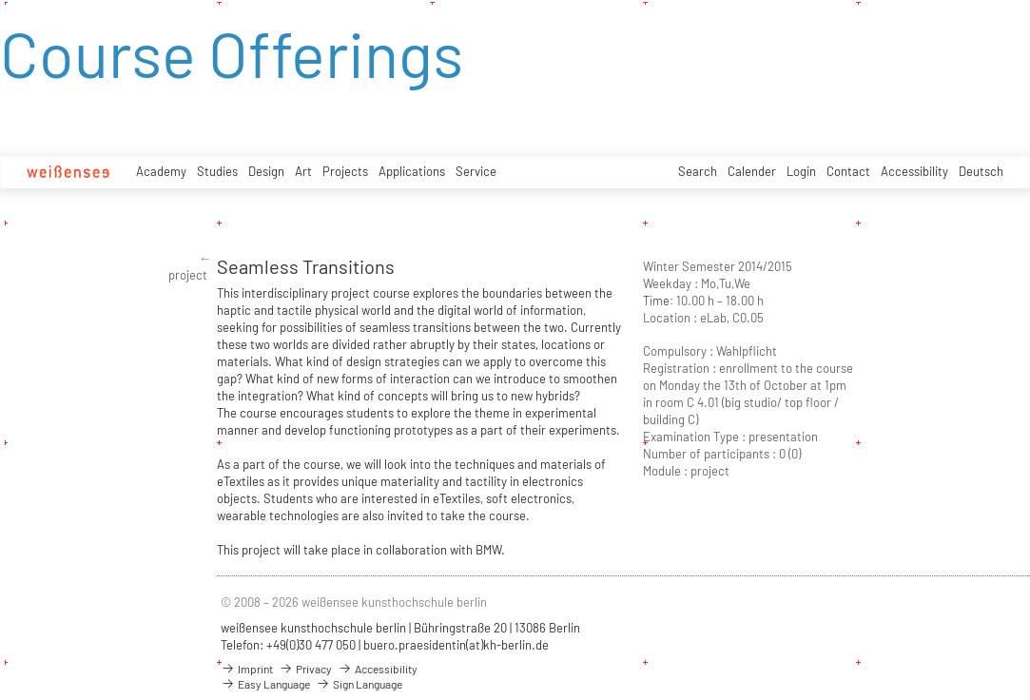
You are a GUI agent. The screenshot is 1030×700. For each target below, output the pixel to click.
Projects (345, 171)
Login (801, 171)
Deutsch (981, 171)
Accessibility (914, 171)
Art (303, 171)
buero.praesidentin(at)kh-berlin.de (456, 644)
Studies (217, 171)
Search (697, 171)
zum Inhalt (0, 0)
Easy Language (265, 683)
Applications (412, 171)
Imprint (247, 668)
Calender (752, 171)
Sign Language (359, 683)
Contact (848, 171)
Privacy (305, 668)
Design (266, 171)
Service (476, 171)
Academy (161, 171)
